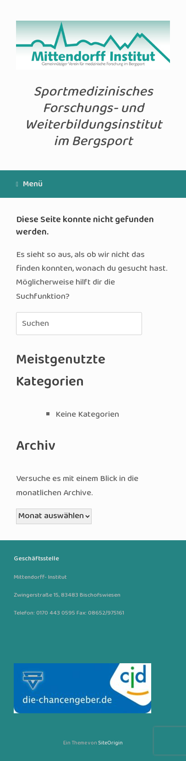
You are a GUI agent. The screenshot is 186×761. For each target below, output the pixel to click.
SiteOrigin (110, 743)
